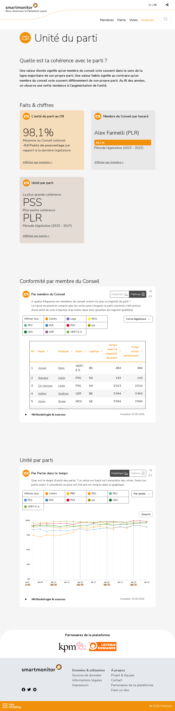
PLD (28, 500)
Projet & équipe (122, 675)
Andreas (63, 394)
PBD (71, 493)
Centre (51, 318)
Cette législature (138, 319)
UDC (28, 332)
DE (150, 5)
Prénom (63, 351)
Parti (79, 351)
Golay (41, 401)
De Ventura (45, 386)
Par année (142, 493)
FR (155, 5)
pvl (91, 325)
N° (33, 351)
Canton (94, 351)
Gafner (42, 394)
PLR (49, 325)
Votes (133, 20)
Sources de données (86, 675)
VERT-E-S (74, 332)
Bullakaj (43, 378)
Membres (107, 20)
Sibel (61, 368)
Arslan (42, 368)
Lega (71, 318)
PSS (71, 325)
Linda (61, 386)
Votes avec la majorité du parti (111, 351)
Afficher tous (31, 318)
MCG (92, 318)
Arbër (61, 378)
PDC (92, 493)
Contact (116, 680)
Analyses (147, 20)
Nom (41, 351)
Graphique (119, 294)
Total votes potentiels (131, 351)
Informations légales (87, 680)
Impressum (80, 685)
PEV (28, 325)
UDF (49, 332)
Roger (62, 401)
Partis (121, 20)
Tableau (137, 294)
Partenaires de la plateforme (132, 685)
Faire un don (120, 690)
